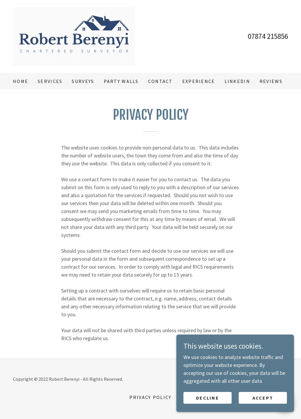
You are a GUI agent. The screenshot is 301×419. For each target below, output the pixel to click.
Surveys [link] (83, 81)
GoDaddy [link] (246, 379)
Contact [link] (160, 81)
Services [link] (50, 81)
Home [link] (20, 81)
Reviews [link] (271, 81)
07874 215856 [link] (268, 36)
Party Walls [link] (121, 81)
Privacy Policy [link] (150, 397)
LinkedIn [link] (237, 81)
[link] (74, 35)
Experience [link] (198, 81)
